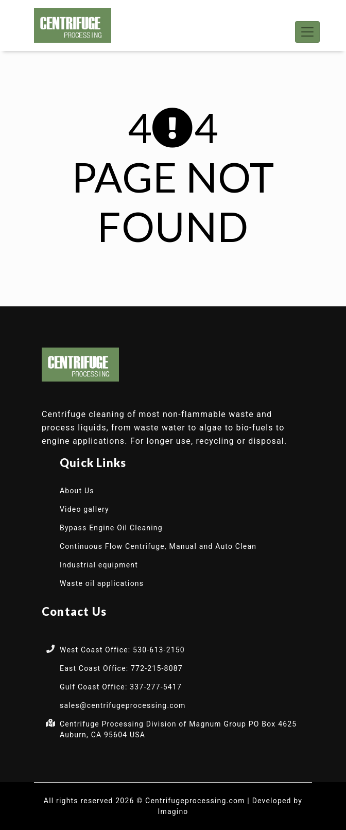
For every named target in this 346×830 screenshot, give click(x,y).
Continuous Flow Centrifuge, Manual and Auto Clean (158, 546)
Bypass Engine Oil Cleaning (111, 528)
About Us (77, 491)
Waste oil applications (102, 583)
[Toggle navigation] (307, 32)
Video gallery (84, 509)
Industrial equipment (99, 565)
